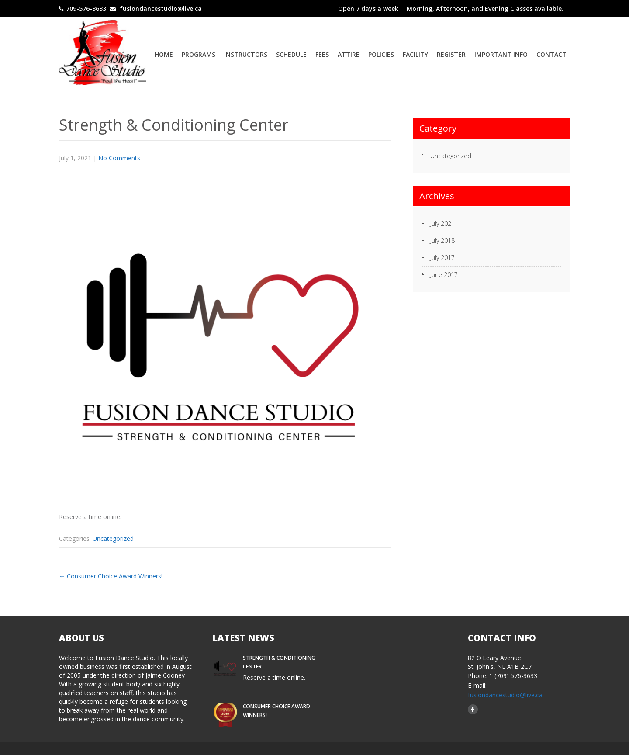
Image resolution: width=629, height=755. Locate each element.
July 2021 (442, 223)
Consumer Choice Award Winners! (110, 576)
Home (164, 54)
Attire (348, 54)
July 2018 (442, 240)
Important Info (501, 54)
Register (451, 54)
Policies (381, 54)
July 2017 (442, 257)
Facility (415, 54)
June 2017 (444, 274)
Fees (322, 54)
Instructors (245, 54)
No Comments (119, 158)
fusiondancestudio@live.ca (505, 695)
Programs (198, 54)
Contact (551, 54)
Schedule (291, 54)
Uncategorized (113, 538)
